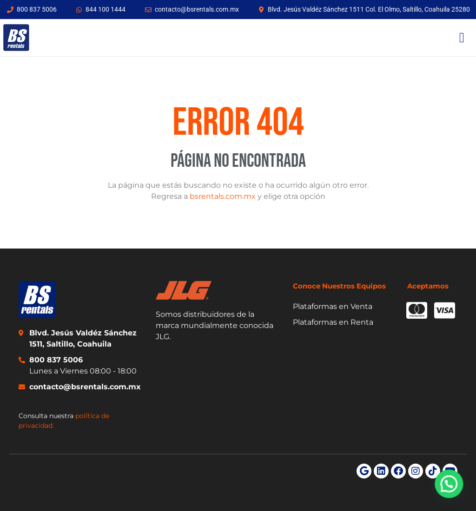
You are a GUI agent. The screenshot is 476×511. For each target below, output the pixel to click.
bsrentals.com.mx (223, 196)
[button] (450, 487)
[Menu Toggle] (461, 38)
